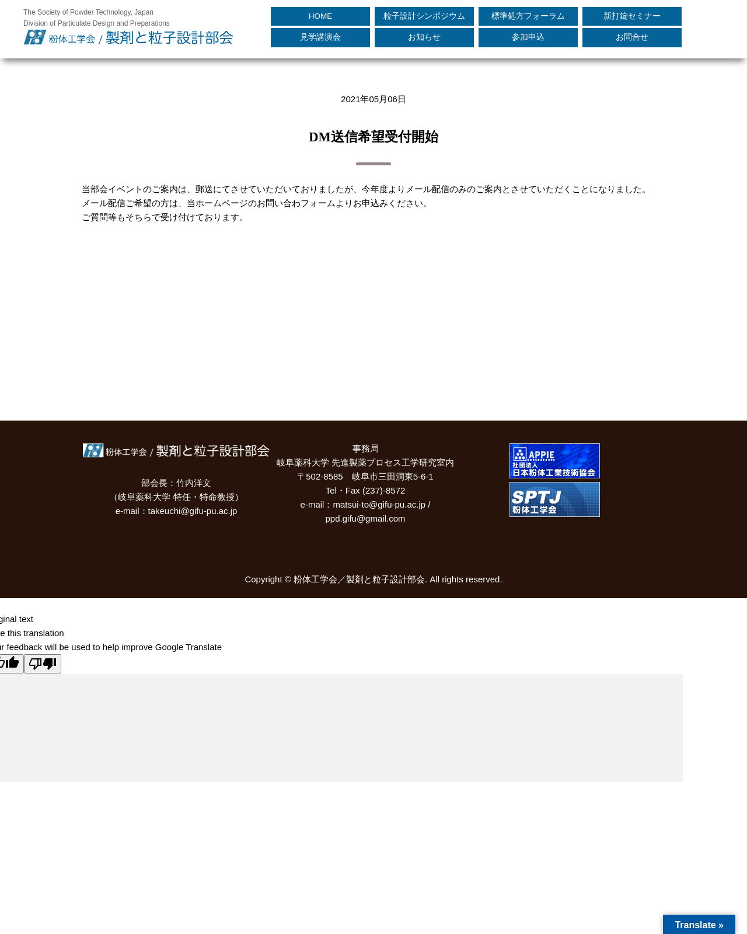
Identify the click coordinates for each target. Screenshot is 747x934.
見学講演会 (320, 37)
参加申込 (528, 37)
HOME (321, 16)
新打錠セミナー (632, 16)
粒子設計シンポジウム (424, 16)
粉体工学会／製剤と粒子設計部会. (360, 579)
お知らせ (424, 37)
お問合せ (632, 37)
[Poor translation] (42, 663)
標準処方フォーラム (528, 16)
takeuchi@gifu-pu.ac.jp (193, 511)
